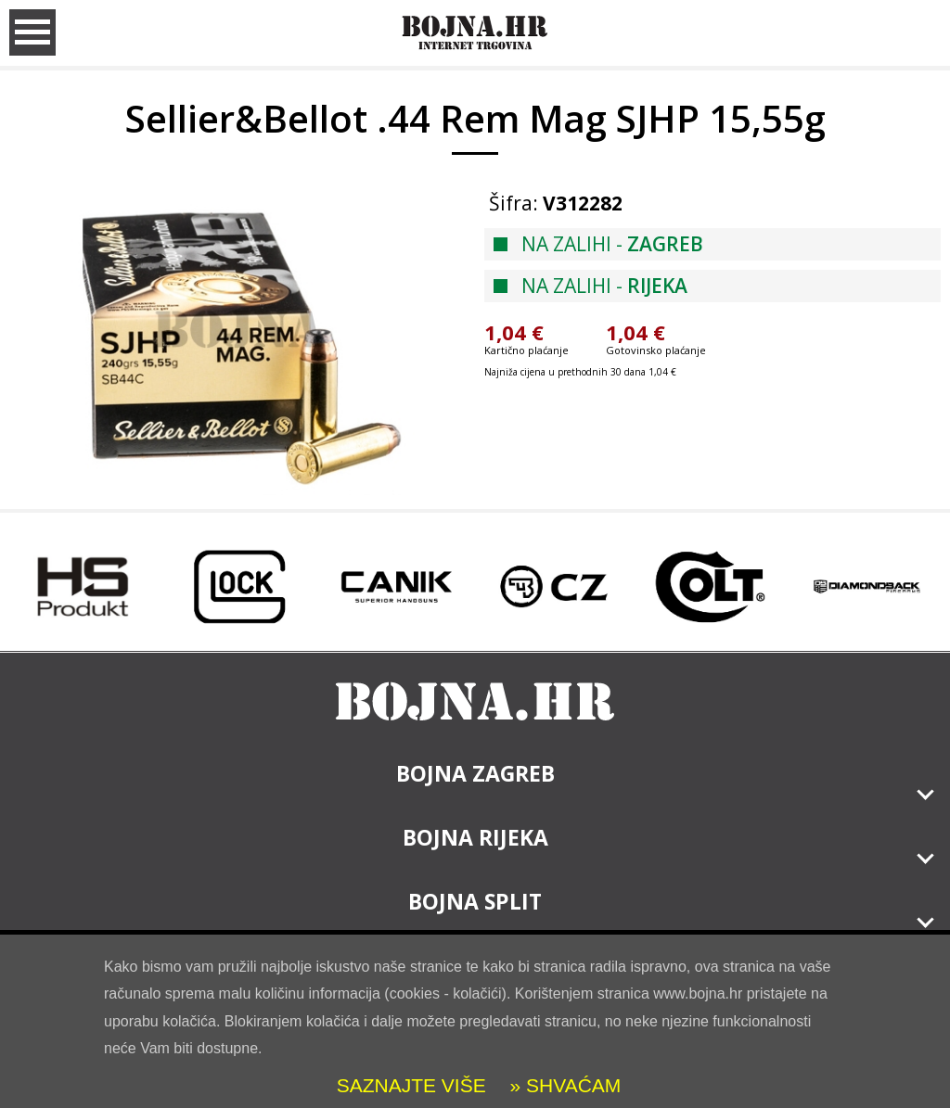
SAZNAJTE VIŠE (411, 1085)
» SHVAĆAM (563, 1085)
